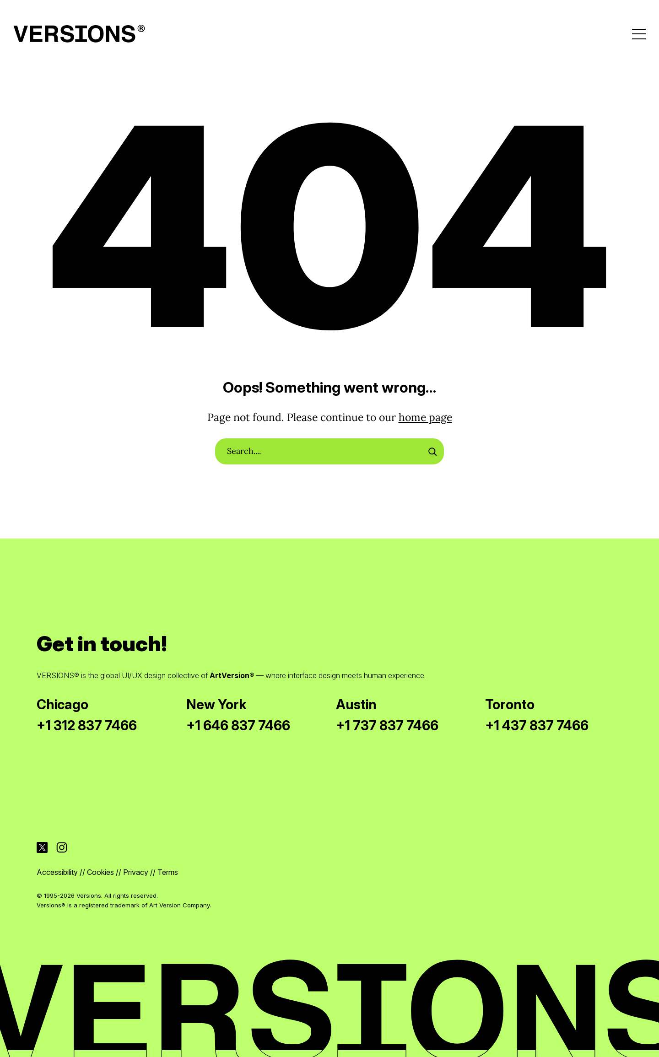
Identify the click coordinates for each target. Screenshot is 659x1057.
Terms (167, 872)
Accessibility (57, 872)
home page (425, 417)
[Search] (432, 452)
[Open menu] (639, 34)
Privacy (135, 872)
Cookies (100, 872)
